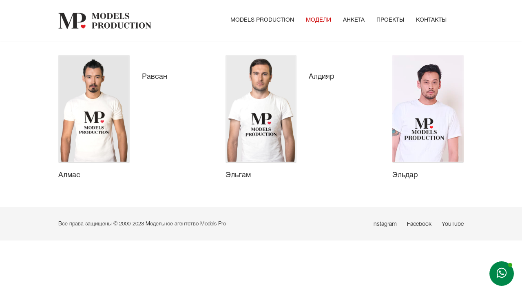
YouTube (453, 224)
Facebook (419, 224)
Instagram (384, 224)
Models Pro (213, 224)
